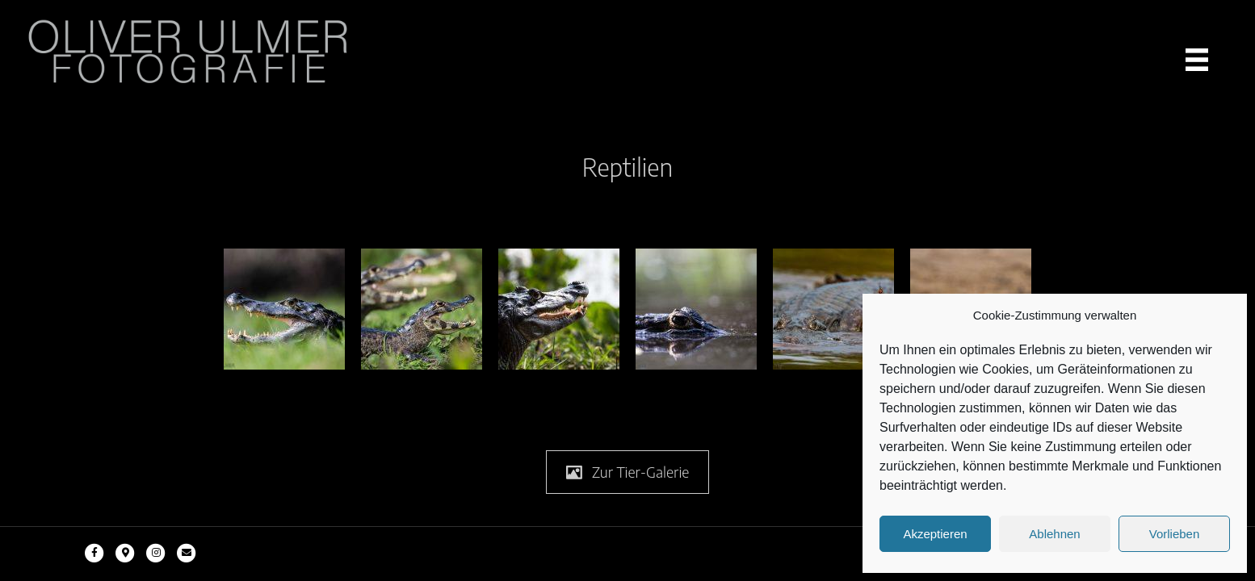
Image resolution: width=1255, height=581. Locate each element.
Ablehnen (1054, 534)
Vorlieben (1174, 534)
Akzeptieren (935, 534)
